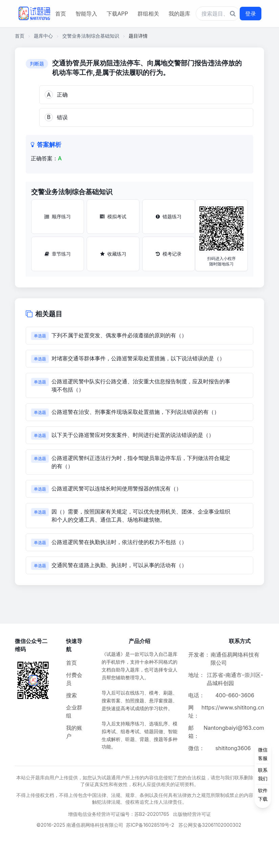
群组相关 (148, 13)
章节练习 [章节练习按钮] (58, 254)
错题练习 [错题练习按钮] (168, 216)
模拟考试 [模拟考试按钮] (113, 216)
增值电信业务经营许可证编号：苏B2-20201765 (118, 814)
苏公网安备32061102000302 (209, 825)
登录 (250, 13)
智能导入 (86, 13)
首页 (60, 13)
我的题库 (179, 13)
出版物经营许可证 (192, 814)
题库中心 (43, 36)
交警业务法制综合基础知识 (90, 36)
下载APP (117, 13)
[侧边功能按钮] (263, 774)
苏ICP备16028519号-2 (150, 825)
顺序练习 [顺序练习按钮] (57, 216)
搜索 (71, 695)
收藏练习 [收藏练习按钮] (113, 254)
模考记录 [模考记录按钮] (168, 254)
